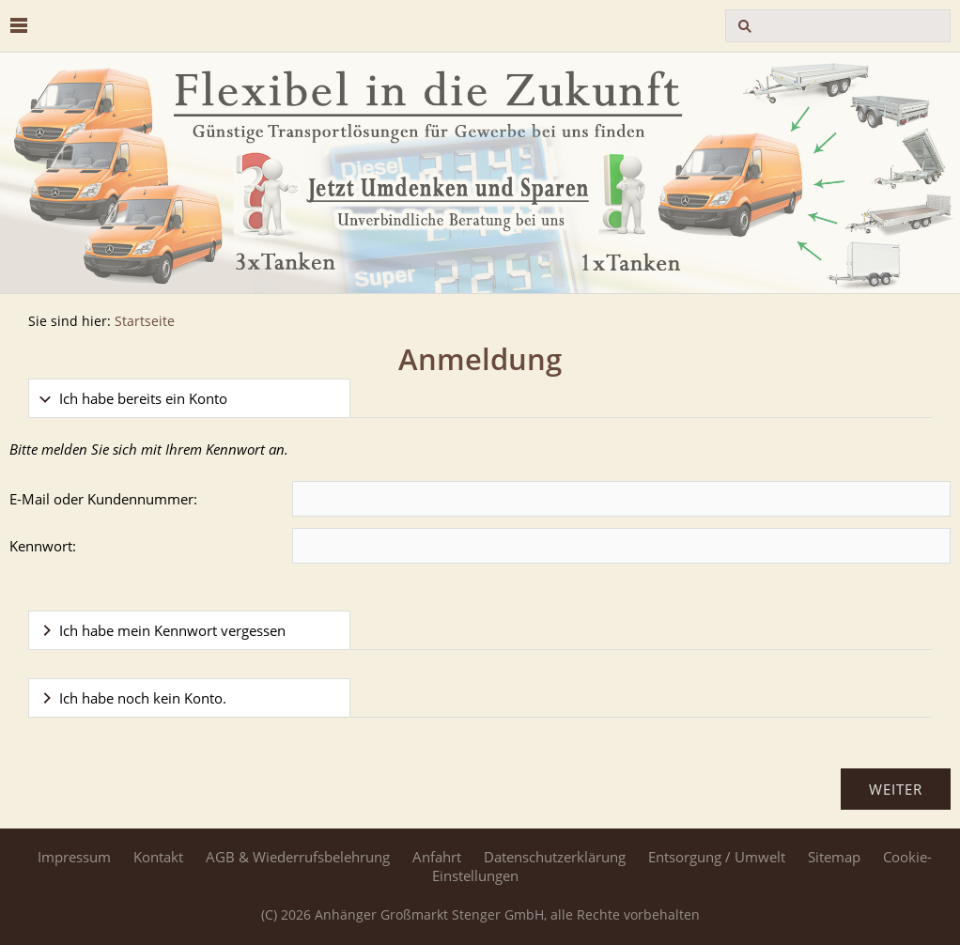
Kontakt (158, 856)
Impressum (74, 856)
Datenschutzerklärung (555, 856)
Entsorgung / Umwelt (716, 856)
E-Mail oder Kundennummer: (103, 498)
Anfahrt (436, 856)
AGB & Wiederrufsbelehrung (298, 856)
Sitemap (834, 856)
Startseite (145, 321)
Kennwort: (42, 545)
